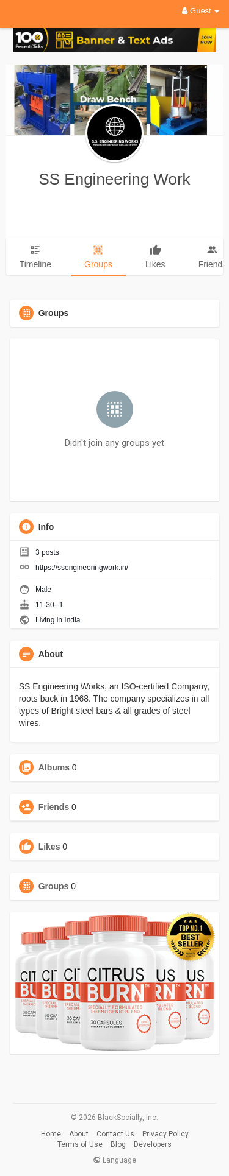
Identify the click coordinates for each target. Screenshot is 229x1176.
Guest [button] (200, 10)
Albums (54, 767)
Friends (54, 807)
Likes (49, 846)
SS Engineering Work (114, 179)
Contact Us (115, 1134)
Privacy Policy (165, 1134)
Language (114, 1160)
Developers (153, 1144)
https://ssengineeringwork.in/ (81, 567)
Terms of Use (80, 1144)
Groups (53, 886)
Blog (118, 1144)
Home (51, 1134)
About (79, 1134)
